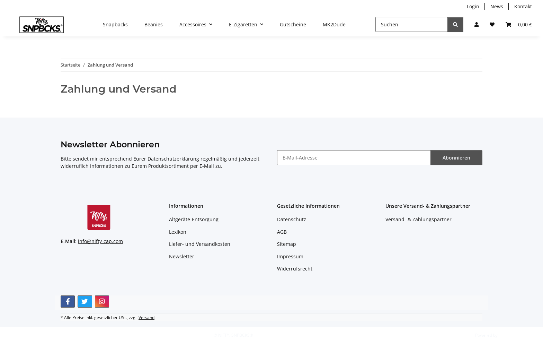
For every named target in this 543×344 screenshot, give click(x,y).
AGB (282, 232)
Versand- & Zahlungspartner (418, 219)
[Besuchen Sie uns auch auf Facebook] (68, 301)
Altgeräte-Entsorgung (194, 219)
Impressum (290, 256)
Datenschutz (291, 219)
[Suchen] (411, 24)
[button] (476, 24)
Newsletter (181, 256)
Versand (146, 317)
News (496, 6)
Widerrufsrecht (294, 268)
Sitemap (286, 244)
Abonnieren (456, 157)
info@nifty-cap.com (100, 241)
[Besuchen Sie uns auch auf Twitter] (85, 301)
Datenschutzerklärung (173, 158)
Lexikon (177, 232)
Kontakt (523, 6)
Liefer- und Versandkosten (199, 244)
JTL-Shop (507, 335)
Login (473, 6)
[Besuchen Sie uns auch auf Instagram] (102, 301)
